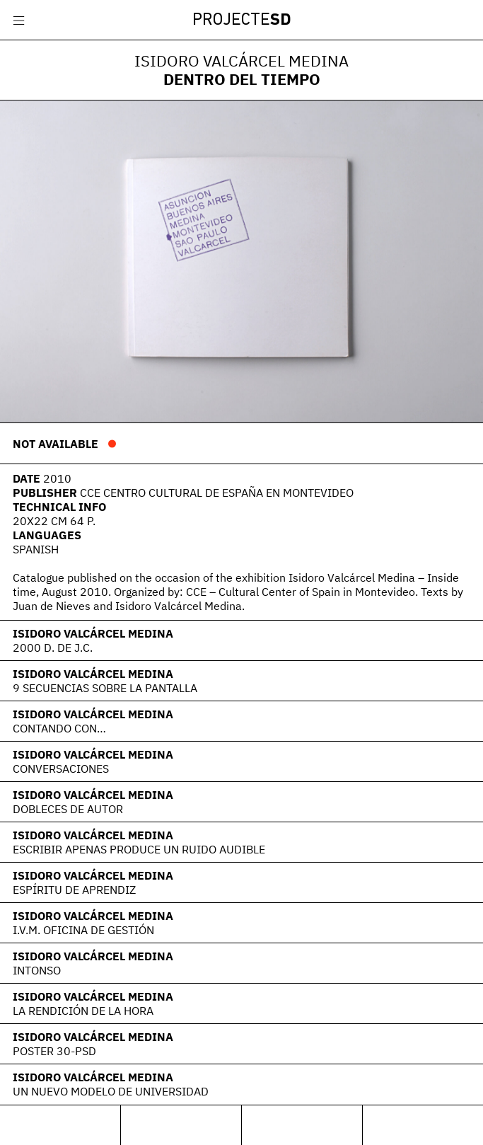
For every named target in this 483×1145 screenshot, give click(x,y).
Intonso (37, 970)
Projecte (241, 20)
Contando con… (59, 728)
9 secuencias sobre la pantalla (105, 688)
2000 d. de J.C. (53, 647)
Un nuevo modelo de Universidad (111, 1091)
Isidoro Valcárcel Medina (93, 633)
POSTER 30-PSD (54, 1051)
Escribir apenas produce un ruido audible (139, 849)
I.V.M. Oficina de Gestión (83, 930)
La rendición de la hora (83, 1010)
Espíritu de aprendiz (74, 889)
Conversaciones (61, 768)
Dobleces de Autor (68, 809)
